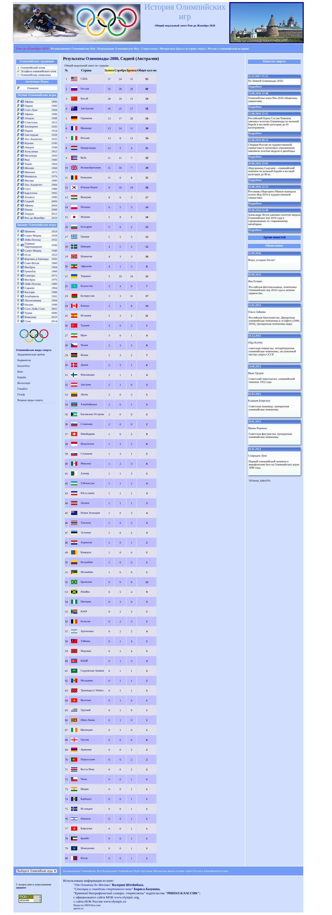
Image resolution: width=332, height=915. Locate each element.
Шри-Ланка (88, 719)
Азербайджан (89, 403)
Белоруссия (88, 295)
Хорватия (86, 542)
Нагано (29, 304)
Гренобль (30, 271)
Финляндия (87, 374)
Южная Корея (89, 186)
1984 (54, 184)
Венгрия (86, 196)
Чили (84, 778)
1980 (54, 180)
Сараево (29, 287)
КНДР (84, 660)
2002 (54, 308)
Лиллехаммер (33, 300)
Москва (29, 180)
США (84, 78)
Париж (29, 105)
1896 (54, 101)
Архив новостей (274, 237)
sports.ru (78, 908)
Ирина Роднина (257, 428)
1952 (54, 151)
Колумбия (87, 561)
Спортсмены (149, 48)
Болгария (86, 226)
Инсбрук (30, 267)
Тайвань (86, 640)
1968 (54, 168)
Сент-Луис (31, 109)
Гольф (21, 394)
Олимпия (32, 88)
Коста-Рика (87, 768)
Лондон (29, 118)
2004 (54, 205)
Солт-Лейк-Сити (35, 308)
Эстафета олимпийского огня (38, 71)
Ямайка (85, 591)
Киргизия (86, 828)
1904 (54, 109)
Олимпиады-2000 (102, 58)
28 (120, 88)
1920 (54, 126)
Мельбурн (31, 155)
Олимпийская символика (35, 74)
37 (109, 78)
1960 (54, 159)
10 (120, 167)
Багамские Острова (92, 413)
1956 (54, 155)
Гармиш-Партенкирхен (33, 245)
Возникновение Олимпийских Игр (72, 48)
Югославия (87, 492)
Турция (85, 325)
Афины (29, 101)
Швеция (86, 246)
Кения (84, 354)
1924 (54, 130)
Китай (84, 98)
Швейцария (88, 433)
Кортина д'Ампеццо (37, 258)
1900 (54, 105)
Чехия (84, 344)
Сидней (29, 201)
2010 (54, 316)
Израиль (86, 818)
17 (131, 108)
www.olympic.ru (114, 901)
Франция (86, 127)
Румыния (86, 177)
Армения (86, 749)
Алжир (85, 473)
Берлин (29, 143)
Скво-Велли (32, 263)
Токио (28, 163)
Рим (27, 159)
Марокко (86, 650)
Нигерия (86, 601)
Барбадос (86, 798)
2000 (54, 201)
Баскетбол (23, 365)
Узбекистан (87, 482)
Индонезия (87, 443)
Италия (85, 137)
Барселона (31, 192)
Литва (84, 394)
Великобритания (91, 167)
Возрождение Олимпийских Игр (118, 48)
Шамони (30, 231)
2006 (54, 312)
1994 (54, 300)
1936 (54, 143)
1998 (54, 304)
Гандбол (22, 388)
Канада (85, 305)
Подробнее (255, 86)
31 (131, 78)
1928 (54, 134)
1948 (54, 147)
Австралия (87, 108)
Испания (86, 315)
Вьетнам (86, 699)
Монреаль (31, 176)
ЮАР (84, 611)
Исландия (87, 808)
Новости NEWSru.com (87, 905)
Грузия (85, 739)
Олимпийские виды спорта (33, 349)
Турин (28, 312)
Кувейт (85, 837)
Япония (85, 216)
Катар (84, 857)
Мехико (29, 168)
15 (131, 98)
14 (120, 128)
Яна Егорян (255, 281)
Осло (28, 254)
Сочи (28, 321)
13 (109, 118)
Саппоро (30, 275)
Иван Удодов (256, 373)
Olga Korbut (255, 342)
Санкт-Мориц (33, 235)
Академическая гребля (31, 354)
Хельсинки (31, 151)
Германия (86, 117)
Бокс (20, 371)
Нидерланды (88, 147)
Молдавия (87, 680)
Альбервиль (32, 296)
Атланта (29, 197)
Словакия (86, 453)
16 (120, 98)
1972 (54, 172)
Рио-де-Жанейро (35, 217)
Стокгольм (31, 122)
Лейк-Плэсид (33, 239)
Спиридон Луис (257, 455)
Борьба (21, 377)
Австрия (86, 384)
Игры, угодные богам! (261, 259)
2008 (54, 209)
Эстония (86, 532)
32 (109, 88)
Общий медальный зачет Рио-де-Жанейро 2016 (185, 25)
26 (131, 118)
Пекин (28, 209)
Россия (85, 88)
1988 (54, 188)
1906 (54, 114)
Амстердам (31, 134)
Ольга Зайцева (257, 311)
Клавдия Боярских (259, 400)
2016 (54, 217)
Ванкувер (30, 316)
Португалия (88, 759)
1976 (54, 176)
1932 (54, 138)
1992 (54, 192)
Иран (84, 334)
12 (109, 148)
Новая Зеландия (90, 512)
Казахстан (87, 285)
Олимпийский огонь (32, 67)
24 (120, 78)
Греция (85, 236)
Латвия (85, 502)
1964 (54, 163)
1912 (54, 122)
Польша (85, 206)
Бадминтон (24, 360)
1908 (54, 118)
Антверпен (31, 126)
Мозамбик (87, 571)
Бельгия (85, 620)
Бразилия (86, 581)
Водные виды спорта (30, 400)
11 (131, 128)
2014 (54, 321)
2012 (54, 213)
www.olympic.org (126, 897)
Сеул (28, 188)
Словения (86, 423)
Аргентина (87, 630)
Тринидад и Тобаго (92, 690)
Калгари (29, 292)
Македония (87, 847)
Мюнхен (30, 172)
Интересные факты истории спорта (183, 48)
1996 (54, 197)
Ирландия (87, 729)
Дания (84, 364)
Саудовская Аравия (92, 670)
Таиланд (86, 522)
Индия (84, 788)
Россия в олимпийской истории (228, 48)
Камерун (86, 551)
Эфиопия (86, 265)
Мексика (86, 463)
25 (120, 108)
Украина (86, 275)
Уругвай (86, 709)
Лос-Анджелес (34, 138)
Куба (83, 157)
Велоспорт (23, 382)
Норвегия (86, 255)
